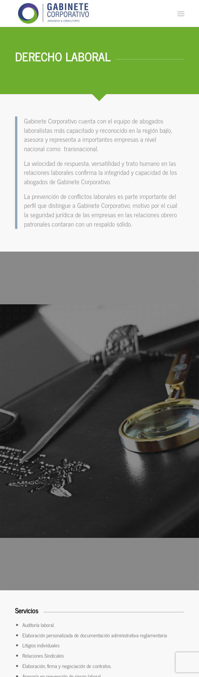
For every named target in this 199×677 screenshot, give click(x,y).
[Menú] (180, 14)
